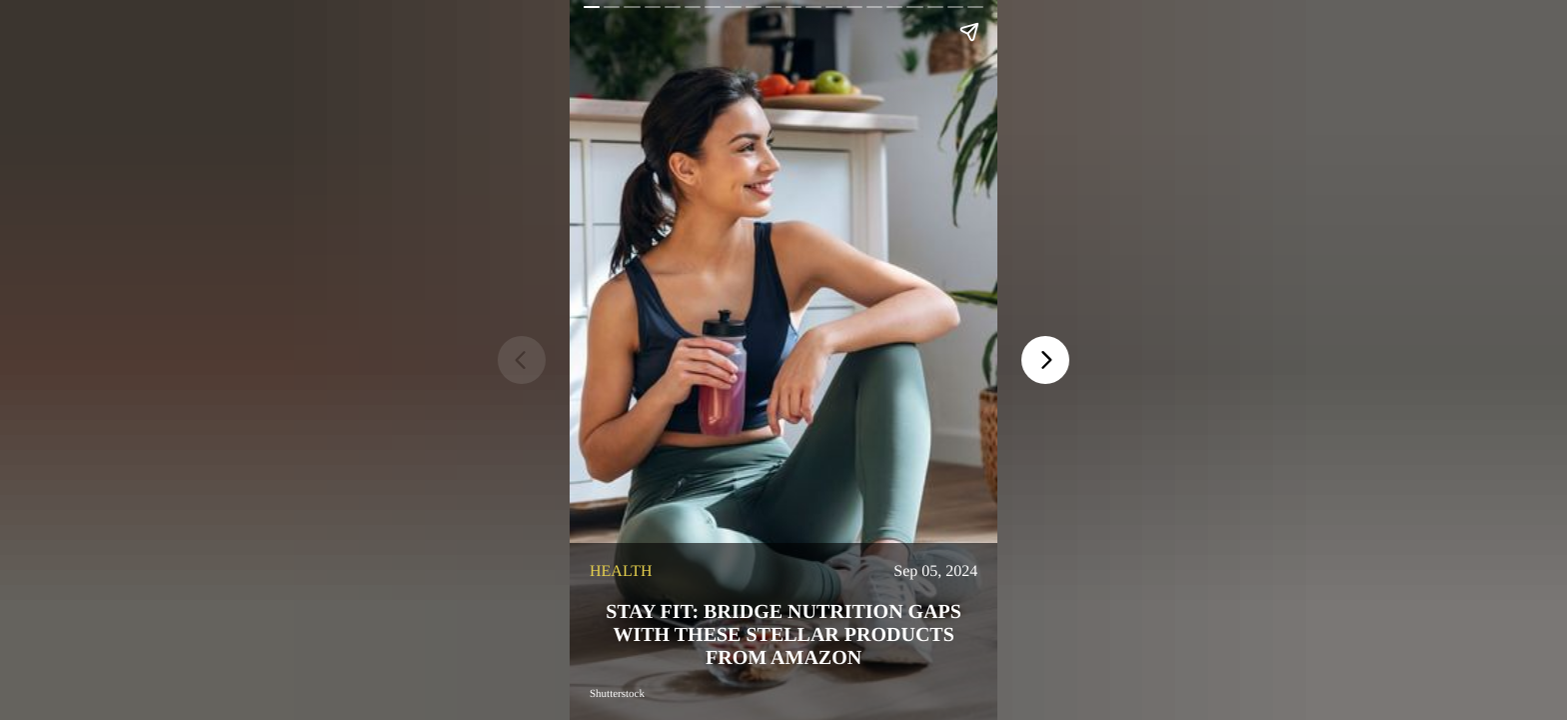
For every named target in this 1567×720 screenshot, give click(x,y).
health (621, 571)
